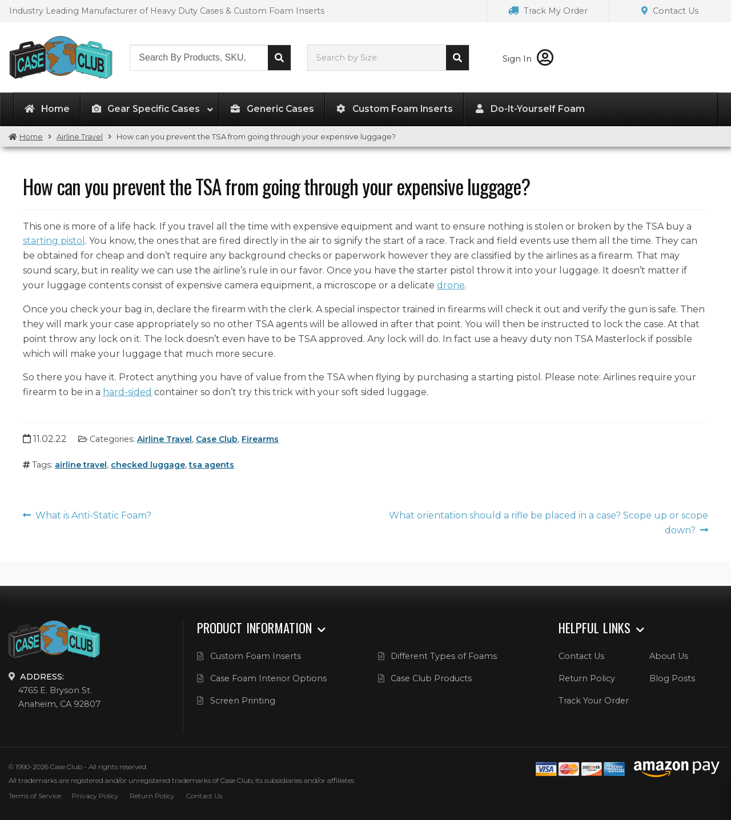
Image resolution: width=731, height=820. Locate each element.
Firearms (260, 439)
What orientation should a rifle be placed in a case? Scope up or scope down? (548, 523)
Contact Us (669, 11)
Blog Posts (672, 678)
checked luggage (148, 465)
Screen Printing (242, 701)
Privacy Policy (95, 795)
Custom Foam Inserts (255, 656)
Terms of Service (35, 795)
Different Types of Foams (444, 656)
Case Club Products (431, 678)
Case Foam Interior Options (268, 678)
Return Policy (587, 678)
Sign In (528, 59)
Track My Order (548, 11)
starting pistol (54, 240)
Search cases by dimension (457, 57)
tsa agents (211, 465)
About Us (668, 656)
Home (31, 136)
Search (279, 57)
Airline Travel (80, 136)
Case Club (217, 439)
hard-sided (127, 392)
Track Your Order (594, 701)
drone (451, 285)
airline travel (81, 465)
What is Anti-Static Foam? (93, 515)
